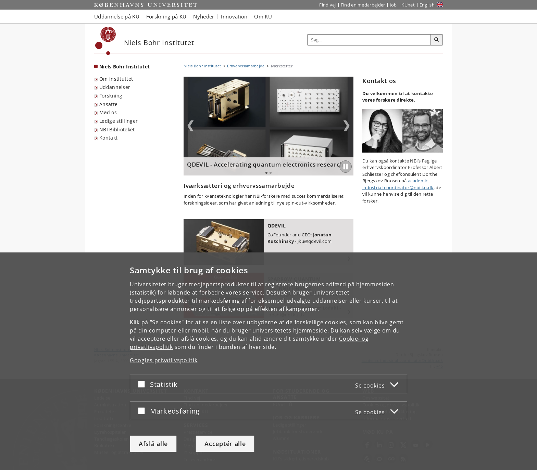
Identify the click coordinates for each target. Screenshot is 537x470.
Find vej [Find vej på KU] (327, 5)
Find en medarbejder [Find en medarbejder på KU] (363, 5)
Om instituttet (116, 79)
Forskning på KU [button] (166, 16)
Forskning (111, 95)
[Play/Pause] (345, 166)
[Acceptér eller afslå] (143, 384)
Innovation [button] (234, 16)
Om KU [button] (263, 16)
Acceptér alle (225, 444)
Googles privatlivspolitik (164, 360)
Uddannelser (114, 87)
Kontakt (108, 137)
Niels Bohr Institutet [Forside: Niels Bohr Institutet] (124, 66)
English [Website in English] (427, 5)
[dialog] (268, 361)
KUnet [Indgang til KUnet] (408, 5)
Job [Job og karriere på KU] (393, 5)
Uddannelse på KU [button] (116, 16)
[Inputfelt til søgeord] (369, 39)
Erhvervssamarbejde (245, 65)
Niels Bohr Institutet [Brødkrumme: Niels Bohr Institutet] (202, 65)
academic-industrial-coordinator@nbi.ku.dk (398, 184)
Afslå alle (153, 444)
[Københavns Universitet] (105, 41)
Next (346, 126)
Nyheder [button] (203, 16)
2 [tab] (271, 173)
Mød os (108, 112)
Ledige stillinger (118, 121)
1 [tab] (266, 173)
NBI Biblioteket (117, 129)
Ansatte (108, 104)
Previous (190, 126)
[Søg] (436, 40)
